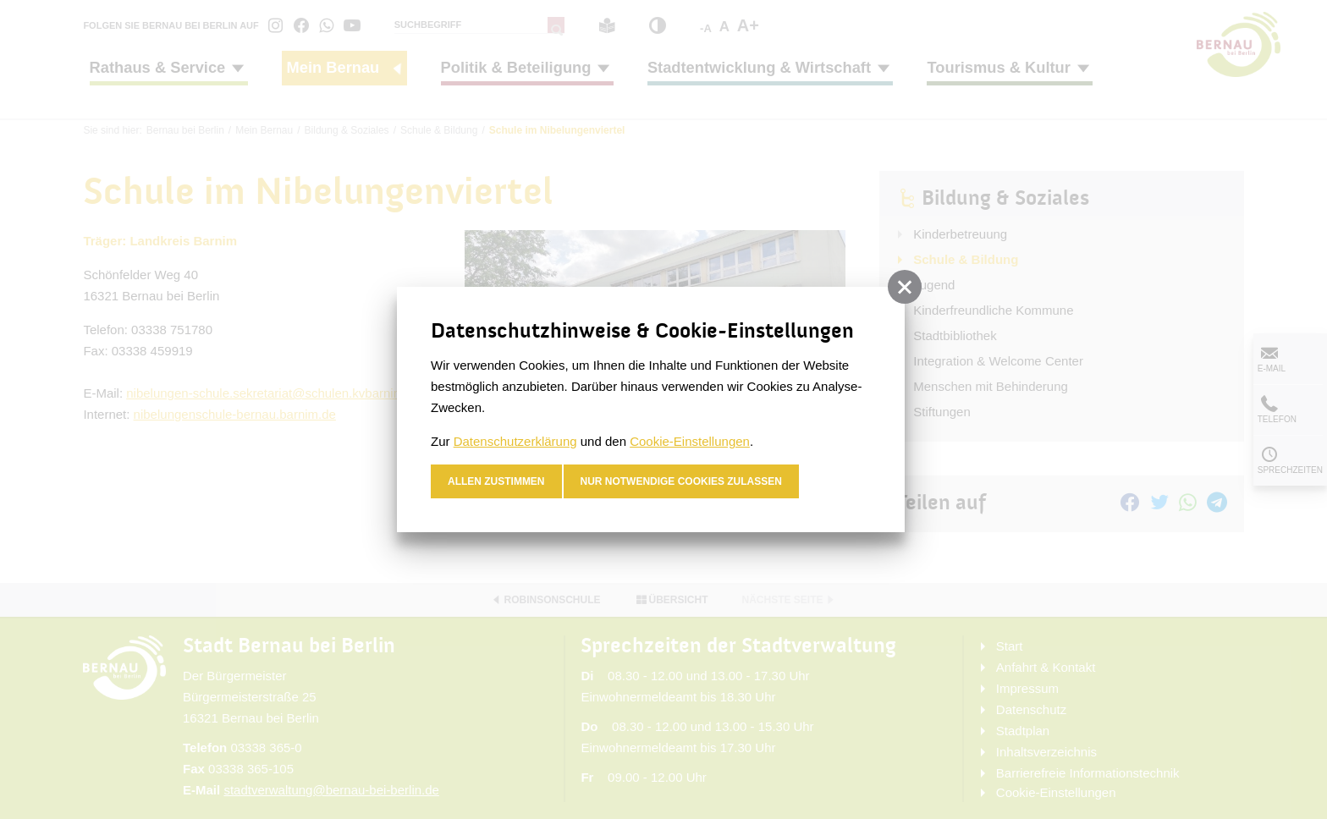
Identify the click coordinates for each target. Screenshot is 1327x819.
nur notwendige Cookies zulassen (682, 481)
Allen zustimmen (496, 481)
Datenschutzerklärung (515, 441)
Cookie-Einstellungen (690, 441)
